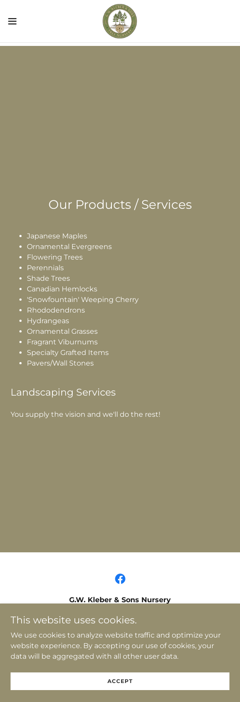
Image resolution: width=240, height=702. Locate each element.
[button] (21, 21)
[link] (119, 21)
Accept (120, 687)
